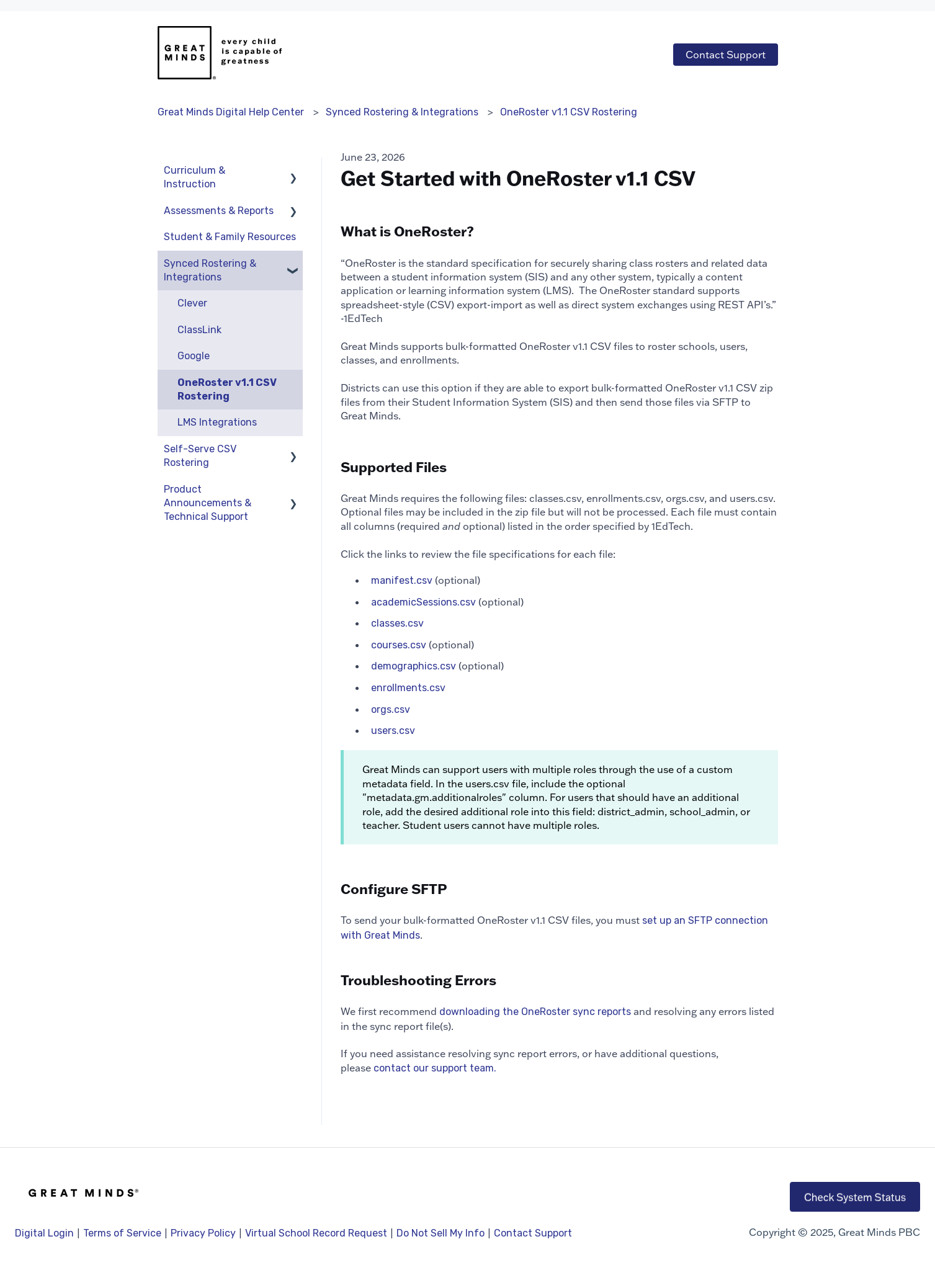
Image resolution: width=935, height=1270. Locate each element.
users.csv (393, 730)
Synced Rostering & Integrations (402, 112)
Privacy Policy (204, 1233)
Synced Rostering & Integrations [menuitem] (210, 270)
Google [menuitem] (193, 356)
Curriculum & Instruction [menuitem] (194, 177)
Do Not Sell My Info (440, 1233)
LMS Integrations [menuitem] (217, 422)
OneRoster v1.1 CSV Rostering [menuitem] (227, 389)
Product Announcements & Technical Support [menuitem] (207, 503)
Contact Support (726, 54)
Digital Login (44, 1233)
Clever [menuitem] (192, 303)
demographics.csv (413, 666)
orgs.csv (390, 709)
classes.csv (397, 623)
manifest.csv (401, 580)
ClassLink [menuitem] (199, 330)
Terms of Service (122, 1233)
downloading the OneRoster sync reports (535, 1011)
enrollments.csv (408, 688)
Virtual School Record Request (316, 1233)
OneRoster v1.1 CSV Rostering (568, 112)
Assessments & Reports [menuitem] (219, 211)
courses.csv (398, 645)
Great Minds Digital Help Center (231, 112)
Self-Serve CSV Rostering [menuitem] (200, 455)
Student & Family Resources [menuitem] (230, 237)
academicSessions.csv (423, 602)
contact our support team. (435, 1068)
